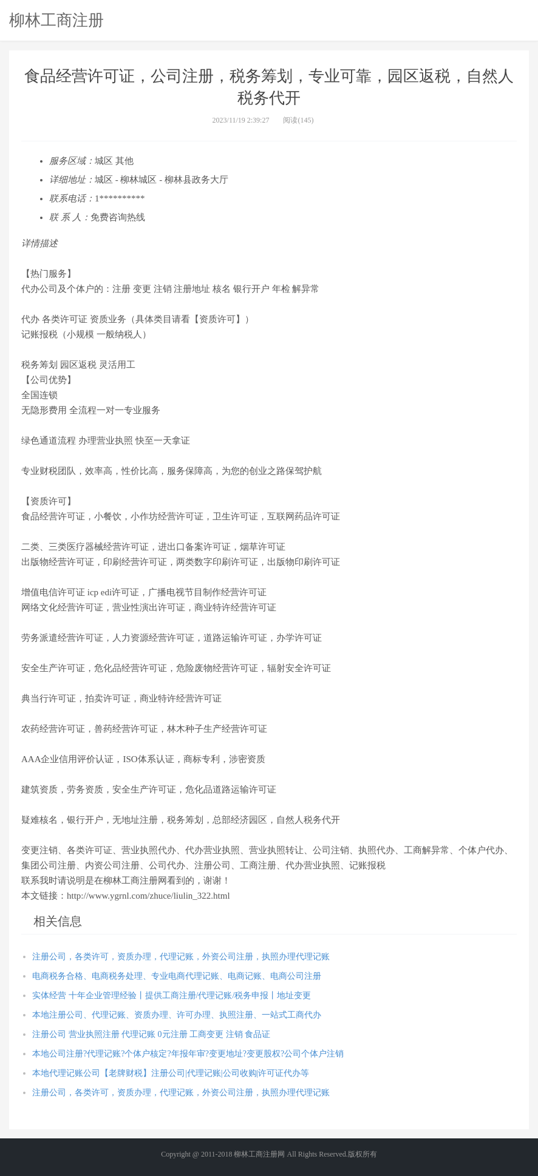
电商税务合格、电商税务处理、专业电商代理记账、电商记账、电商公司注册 (176, 976)
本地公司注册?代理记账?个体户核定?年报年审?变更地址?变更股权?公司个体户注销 (188, 1053)
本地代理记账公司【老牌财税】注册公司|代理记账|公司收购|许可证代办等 (170, 1073)
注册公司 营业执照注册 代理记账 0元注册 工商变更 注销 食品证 (151, 1034)
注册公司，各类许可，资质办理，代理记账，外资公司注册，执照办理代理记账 (181, 956)
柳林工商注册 (56, 20)
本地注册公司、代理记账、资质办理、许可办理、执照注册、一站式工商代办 (176, 1014)
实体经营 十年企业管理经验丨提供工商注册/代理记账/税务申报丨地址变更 (171, 995)
